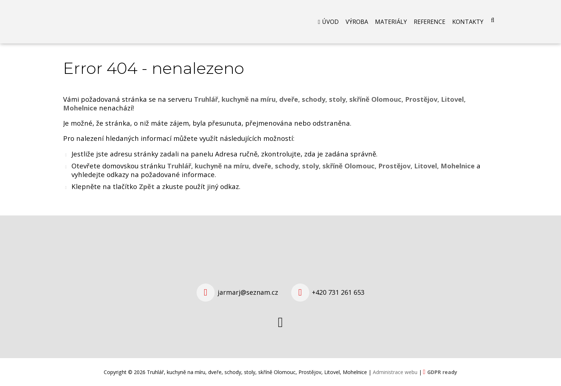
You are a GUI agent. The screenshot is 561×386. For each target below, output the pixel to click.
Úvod (330, 22)
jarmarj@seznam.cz (248, 292)
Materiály (391, 22)
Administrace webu (395, 372)
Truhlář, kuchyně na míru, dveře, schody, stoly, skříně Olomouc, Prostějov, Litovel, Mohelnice (321, 165)
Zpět (146, 186)
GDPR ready (442, 372)
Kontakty (467, 22)
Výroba (357, 22)
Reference (429, 22)
